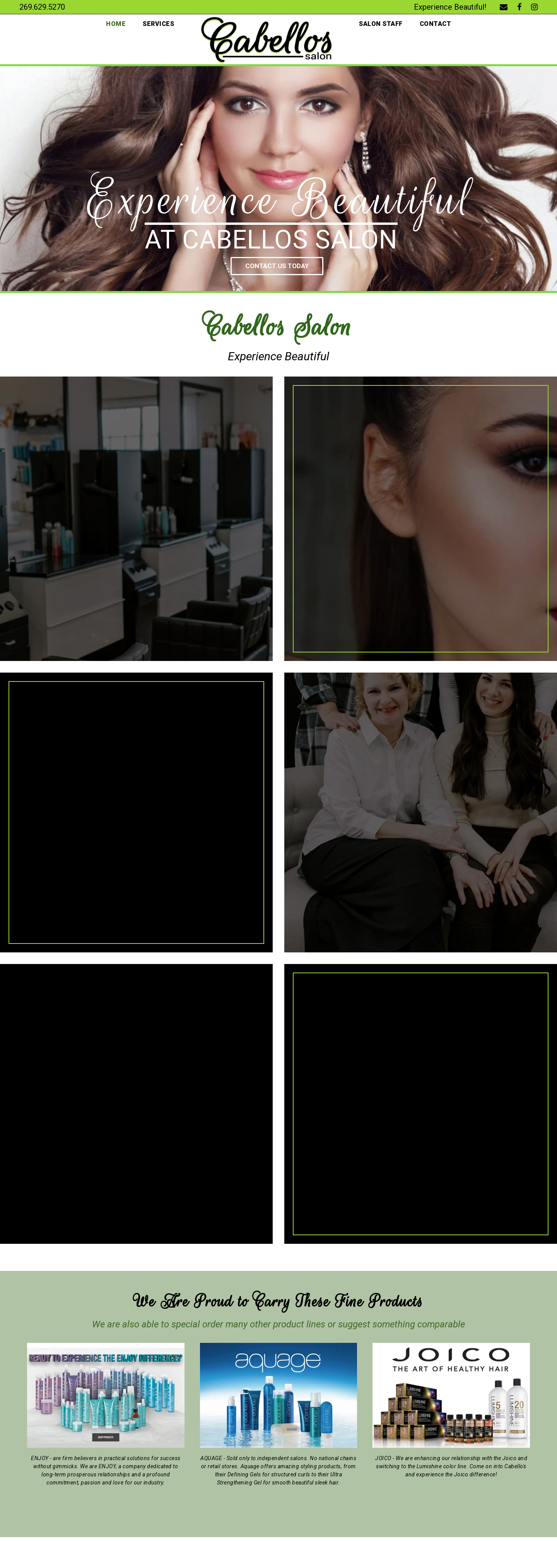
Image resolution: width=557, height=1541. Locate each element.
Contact (436, 24)
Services (157, 24)
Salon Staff (381, 24)
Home (114, 24)
